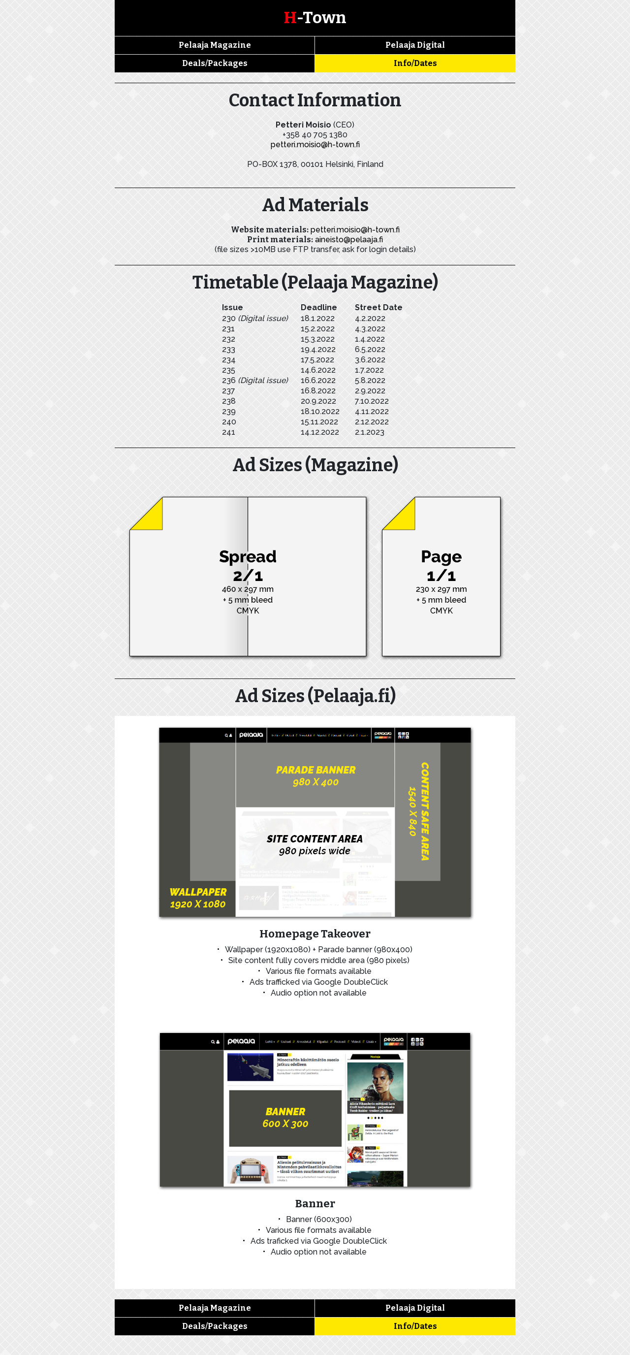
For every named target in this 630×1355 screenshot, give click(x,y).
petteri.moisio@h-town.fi (315, 144)
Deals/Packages (215, 63)
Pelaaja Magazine (215, 45)
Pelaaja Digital (415, 45)
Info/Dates (415, 63)
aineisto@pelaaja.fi (349, 239)
